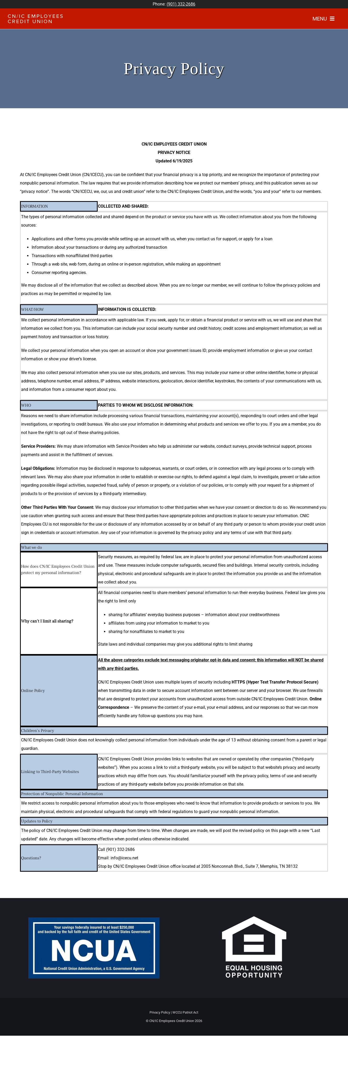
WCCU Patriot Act (185, 1012)
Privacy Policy (160, 1012)
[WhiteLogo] (35, 16)
